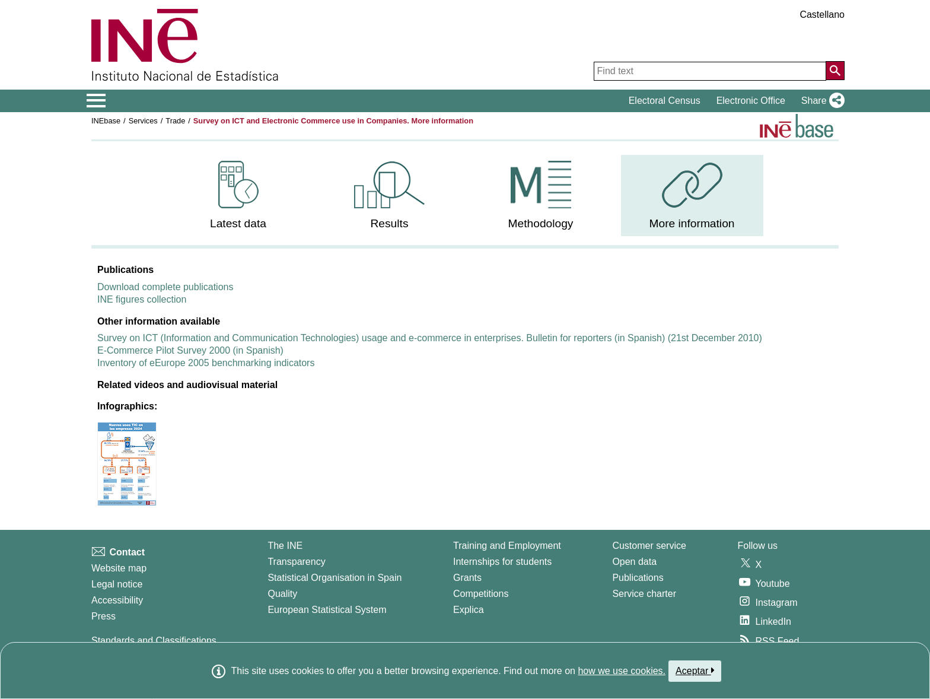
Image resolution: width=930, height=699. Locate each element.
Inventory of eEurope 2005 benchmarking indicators (205, 363)
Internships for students (502, 562)
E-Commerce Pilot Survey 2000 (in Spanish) (190, 350)
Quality (282, 594)
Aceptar (695, 670)
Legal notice (116, 584)
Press (103, 616)
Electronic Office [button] (750, 101)
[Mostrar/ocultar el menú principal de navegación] (96, 101)
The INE (284, 546)
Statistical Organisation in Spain (334, 578)
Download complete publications (165, 287)
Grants (467, 578)
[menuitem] (238, 195)
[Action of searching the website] (835, 70)
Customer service (649, 546)
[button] (821, 101)
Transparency (296, 562)
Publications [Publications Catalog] (637, 578)
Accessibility (117, 600)
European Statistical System (326, 610)
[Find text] (710, 71)
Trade (175, 120)
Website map (118, 568)
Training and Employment (507, 546)
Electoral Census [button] (664, 101)
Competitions (480, 594)
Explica (468, 610)
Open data (634, 562)
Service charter (644, 594)
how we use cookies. (621, 671)
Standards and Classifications (153, 641)
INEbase (105, 120)
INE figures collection (141, 299)
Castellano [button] (822, 14)
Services (143, 120)
